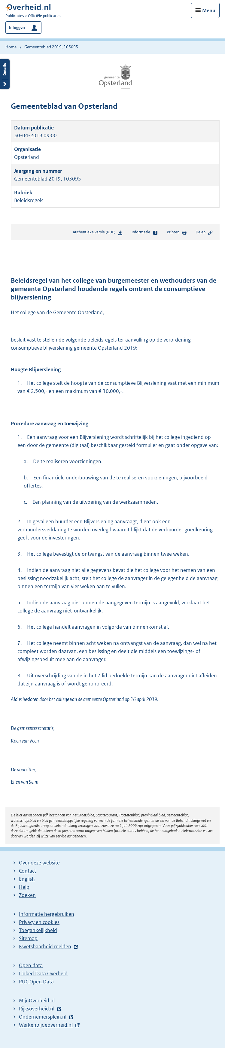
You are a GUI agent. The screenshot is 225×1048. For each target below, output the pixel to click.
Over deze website (39, 862)
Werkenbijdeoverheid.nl (46, 1025)
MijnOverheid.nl (37, 1000)
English (27, 879)
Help (24, 887)
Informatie (145, 232)
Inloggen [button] (17, 27)
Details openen (5, 74)
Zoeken (27, 895)
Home (11, 47)
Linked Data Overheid (43, 973)
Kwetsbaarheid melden (45, 946)
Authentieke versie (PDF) (98, 233)
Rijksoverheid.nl (36, 1008)
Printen (177, 232)
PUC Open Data (36, 981)
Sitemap (28, 938)
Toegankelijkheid (38, 930)
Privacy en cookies (39, 922)
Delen (204, 232)
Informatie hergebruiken (46, 914)
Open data (31, 965)
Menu (208, 10)
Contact (27, 870)
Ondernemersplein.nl (42, 1016)
